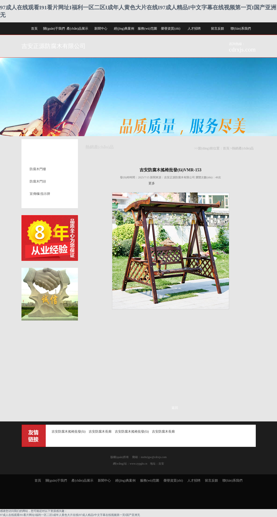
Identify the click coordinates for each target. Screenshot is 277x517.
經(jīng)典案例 (124, 28)
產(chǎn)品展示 (77, 28)
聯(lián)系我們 (241, 28)
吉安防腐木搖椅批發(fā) (69, 431)
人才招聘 (194, 28)
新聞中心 (100, 28)
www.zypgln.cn (138, 463)
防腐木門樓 (38, 169)
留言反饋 (217, 28)
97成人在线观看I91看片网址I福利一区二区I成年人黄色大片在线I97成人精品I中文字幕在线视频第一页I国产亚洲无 (70, 515)
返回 (175, 408)
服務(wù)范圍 (147, 28)
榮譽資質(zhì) (170, 28)
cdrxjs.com (242, 49)
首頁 (34, 28)
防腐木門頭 (38, 181)
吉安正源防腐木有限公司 (53, 46)
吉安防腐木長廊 (100, 431)
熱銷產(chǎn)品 (243, 148)
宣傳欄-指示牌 (40, 194)
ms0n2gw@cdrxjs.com (154, 457)
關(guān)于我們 (54, 28)
